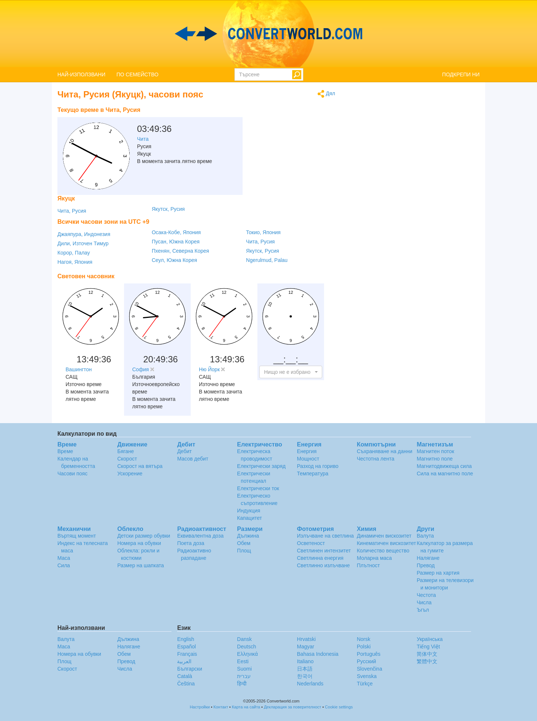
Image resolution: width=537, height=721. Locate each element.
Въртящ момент (76, 536)
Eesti (243, 661)
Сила (63, 565)
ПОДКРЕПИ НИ (461, 74)
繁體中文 (427, 661)
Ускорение (130, 473)
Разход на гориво (317, 466)
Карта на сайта (246, 707)
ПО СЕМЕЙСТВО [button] (138, 74)
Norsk (363, 639)
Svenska (367, 676)
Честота (426, 595)
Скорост (127, 459)
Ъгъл (423, 610)
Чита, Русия (71, 211)
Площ (244, 551)
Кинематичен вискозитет (386, 543)
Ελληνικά (247, 654)
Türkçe (365, 684)
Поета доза (190, 543)
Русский (366, 661)
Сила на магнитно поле (445, 473)
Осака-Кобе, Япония (176, 232)
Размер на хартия (438, 573)
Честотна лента (375, 459)
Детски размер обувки (143, 536)
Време (65, 451)
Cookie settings (339, 707)
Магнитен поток (435, 451)
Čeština (185, 684)
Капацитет (249, 518)
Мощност (308, 459)
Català (184, 676)
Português (368, 654)
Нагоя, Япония (74, 262)
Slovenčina (369, 669)
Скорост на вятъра (140, 466)
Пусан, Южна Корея (176, 242)
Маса (63, 558)
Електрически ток (258, 488)
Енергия (307, 451)
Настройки (200, 707)
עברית (244, 676)
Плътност (368, 565)
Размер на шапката (140, 565)
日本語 (305, 669)
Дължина (248, 536)
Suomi (244, 669)
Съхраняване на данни (384, 451)
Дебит (184, 451)
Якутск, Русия (168, 209)
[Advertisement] (289, 121)
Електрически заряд (261, 466)
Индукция (248, 511)
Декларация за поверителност (292, 707)
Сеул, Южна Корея (174, 260)
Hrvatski (306, 639)
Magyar (305, 646)
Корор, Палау (73, 253)
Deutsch (246, 646)
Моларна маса (374, 558)
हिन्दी (242, 684)
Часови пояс (72, 473)
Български (189, 669)
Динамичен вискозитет (384, 536)
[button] (290, 372)
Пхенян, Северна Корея (180, 251)
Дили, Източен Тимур (83, 243)
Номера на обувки (139, 543)
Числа (424, 602)
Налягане (428, 558)
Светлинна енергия (320, 558)
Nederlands (310, 684)
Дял (326, 94)
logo (268, 33)
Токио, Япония (263, 232)
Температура (312, 473)
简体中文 (427, 654)
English (185, 639)
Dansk (244, 639)
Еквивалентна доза (200, 536)
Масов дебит (192, 459)
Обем (243, 543)
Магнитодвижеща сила (444, 466)
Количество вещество (383, 551)
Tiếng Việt (428, 646)
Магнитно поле (435, 459)
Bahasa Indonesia (317, 654)
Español (186, 646)
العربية (184, 661)
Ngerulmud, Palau (266, 260)
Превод (426, 565)
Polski (363, 646)
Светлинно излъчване (323, 565)
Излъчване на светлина (325, 536)
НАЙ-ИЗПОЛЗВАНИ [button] (81, 74)
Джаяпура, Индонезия (83, 234)
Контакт (220, 707)
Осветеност (311, 543)
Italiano (305, 661)
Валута (425, 536)
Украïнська (430, 639)
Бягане (125, 451)
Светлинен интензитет (324, 551)
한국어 (305, 676)
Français (187, 654)
